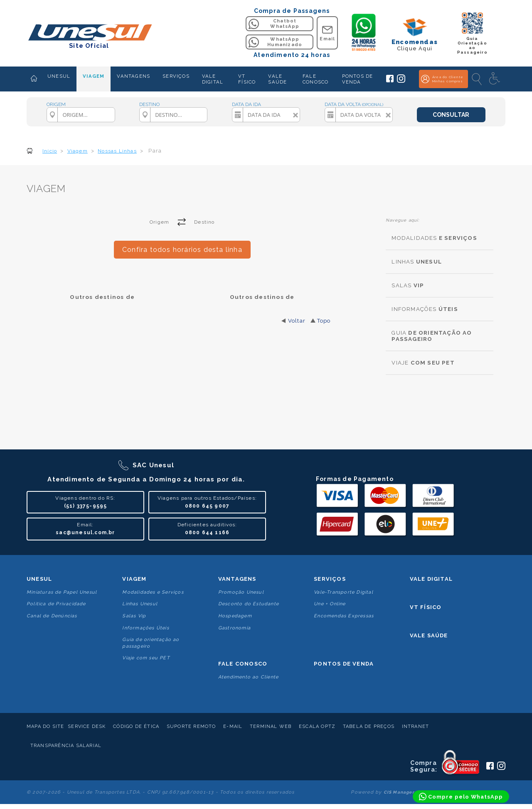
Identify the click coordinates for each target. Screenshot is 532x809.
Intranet (415, 726)
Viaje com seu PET (146, 658)
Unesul (39, 579)
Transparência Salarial (65, 745)
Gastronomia (234, 628)
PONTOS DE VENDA (357, 79)
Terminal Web (270, 726)
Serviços (330, 579)
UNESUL (58, 76)
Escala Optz (317, 726)
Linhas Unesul (140, 604)
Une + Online (329, 604)
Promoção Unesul (241, 592)
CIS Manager (399, 792)
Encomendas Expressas (344, 616)
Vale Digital (431, 579)
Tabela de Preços (368, 726)
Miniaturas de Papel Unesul (62, 592)
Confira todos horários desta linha (182, 250)
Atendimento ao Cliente (248, 677)
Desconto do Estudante (248, 604)
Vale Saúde (429, 635)
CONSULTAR (451, 114)
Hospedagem (235, 616)
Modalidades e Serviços (152, 592)
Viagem (134, 579)
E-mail (232, 726)
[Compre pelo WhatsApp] (461, 796)
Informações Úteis (145, 628)
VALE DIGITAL (212, 79)
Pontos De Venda (344, 664)
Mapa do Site (45, 726)
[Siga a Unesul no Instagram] (401, 81)
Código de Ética (136, 726)
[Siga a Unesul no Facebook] (390, 81)
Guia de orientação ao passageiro (150, 643)
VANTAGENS (133, 76)
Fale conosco (242, 664)
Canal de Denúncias (52, 616)
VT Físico (426, 607)
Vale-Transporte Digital (343, 592)
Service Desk (87, 726)
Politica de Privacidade (56, 604)
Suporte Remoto (191, 726)
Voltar (296, 321)
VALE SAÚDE (277, 79)
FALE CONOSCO (315, 79)
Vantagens (237, 579)
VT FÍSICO (247, 79)
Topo (324, 321)
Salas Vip (134, 616)
